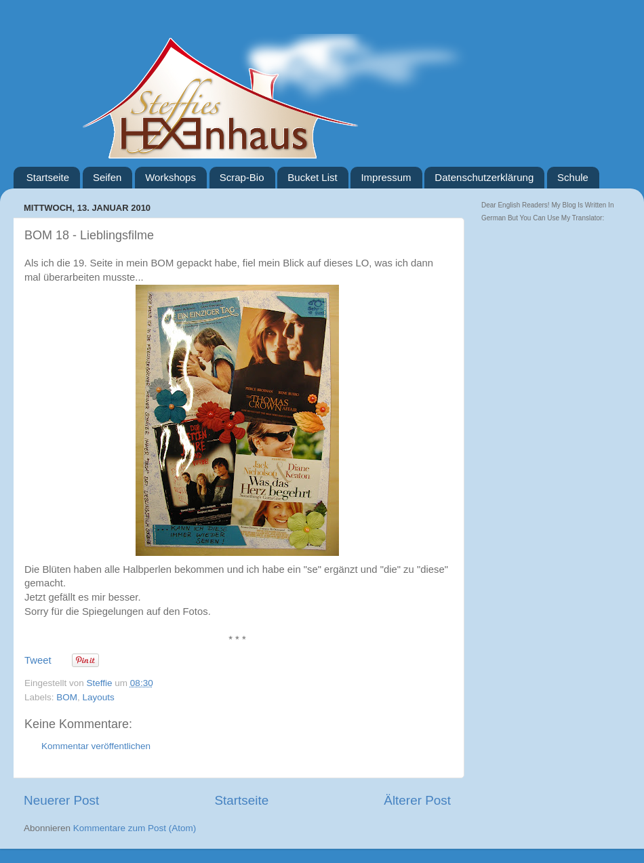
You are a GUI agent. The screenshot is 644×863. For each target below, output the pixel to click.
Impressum (386, 177)
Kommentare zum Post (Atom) (135, 828)
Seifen (107, 177)
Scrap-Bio (242, 177)
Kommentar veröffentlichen (95, 746)
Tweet (38, 660)
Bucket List (312, 177)
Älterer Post (417, 800)
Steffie (101, 683)
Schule (572, 177)
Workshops (170, 177)
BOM (66, 697)
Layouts (99, 697)
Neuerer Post (61, 800)
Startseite (47, 177)
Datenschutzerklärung (484, 177)
